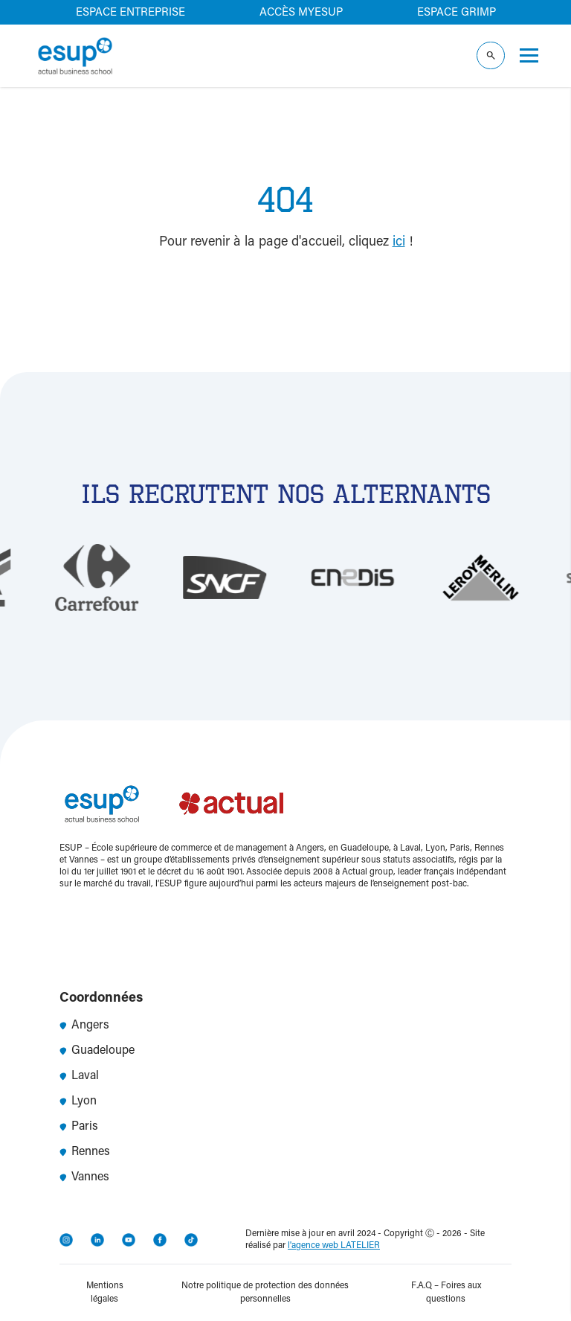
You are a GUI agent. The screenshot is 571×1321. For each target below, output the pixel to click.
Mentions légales (104, 1293)
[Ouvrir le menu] (529, 55)
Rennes (84, 1152)
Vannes (84, 1177)
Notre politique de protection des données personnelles (265, 1293)
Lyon (78, 1101)
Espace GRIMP (456, 13)
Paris (78, 1127)
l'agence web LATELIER (334, 1245)
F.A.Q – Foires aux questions (446, 1293)
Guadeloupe (97, 1051)
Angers (84, 1025)
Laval (79, 1076)
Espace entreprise (130, 13)
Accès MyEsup (301, 13)
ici (399, 242)
